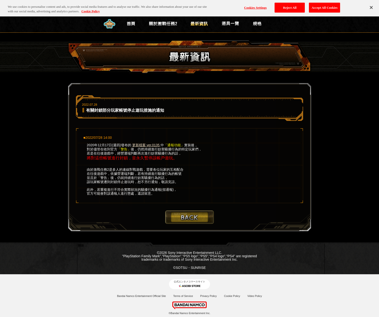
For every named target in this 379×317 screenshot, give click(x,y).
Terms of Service (183, 296)
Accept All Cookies (324, 5)
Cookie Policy (232, 296)
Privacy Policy (208, 296)
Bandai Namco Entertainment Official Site (141, 296)
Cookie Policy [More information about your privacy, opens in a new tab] (90, 9)
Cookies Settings (255, 5)
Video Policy (254, 296)
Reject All (290, 5)
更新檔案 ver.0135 (146, 145)
